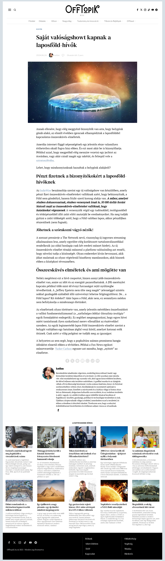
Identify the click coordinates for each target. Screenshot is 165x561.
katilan (57, 55)
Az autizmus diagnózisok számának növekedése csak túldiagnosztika (145, 453)
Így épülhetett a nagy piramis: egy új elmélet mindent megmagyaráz (48, 507)
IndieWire (46, 190)
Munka (128, 548)
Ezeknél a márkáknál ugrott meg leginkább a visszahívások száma (19, 453)
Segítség (129, 543)
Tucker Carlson (64, 348)
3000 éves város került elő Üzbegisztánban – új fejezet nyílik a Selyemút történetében (113, 455)
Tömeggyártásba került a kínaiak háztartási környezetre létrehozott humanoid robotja (49, 455)
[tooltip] (137, 9)
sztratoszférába (45, 160)
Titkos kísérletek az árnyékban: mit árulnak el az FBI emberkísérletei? (82, 453)
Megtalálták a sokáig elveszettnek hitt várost (143, 506)
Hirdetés (129, 553)
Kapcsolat (90, 553)
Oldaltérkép (130, 538)
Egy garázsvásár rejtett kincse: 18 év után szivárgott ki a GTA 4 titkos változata (82, 507)
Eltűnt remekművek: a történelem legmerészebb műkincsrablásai (18, 507)
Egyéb (39, 29)
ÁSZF (87, 548)
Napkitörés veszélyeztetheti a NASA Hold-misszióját (114, 506)
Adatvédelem (91, 543)
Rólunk (88, 538)
